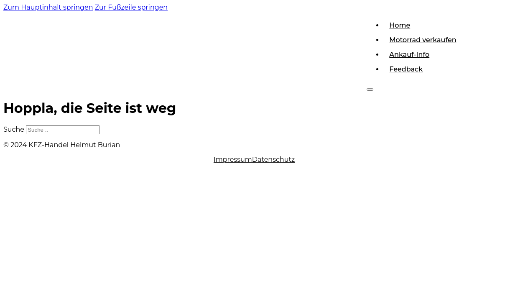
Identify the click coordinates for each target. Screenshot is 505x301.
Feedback (406, 69)
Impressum (233, 159)
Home (399, 25)
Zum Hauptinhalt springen (48, 7)
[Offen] (370, 89)
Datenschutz (273, 159)
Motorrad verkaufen (422, 40)
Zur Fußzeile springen (131, 7)
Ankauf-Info (409, 55)
